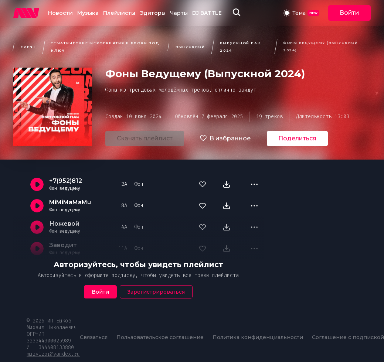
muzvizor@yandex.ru (53, 354)
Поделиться (297, 138)
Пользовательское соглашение (160, 337)
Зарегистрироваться (156, 291)
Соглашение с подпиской (348, 337)
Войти (349, 12)
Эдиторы (153, 13)
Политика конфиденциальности (258, 337)
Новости (60, 13)
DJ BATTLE (207, 13)
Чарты (179, 13)
